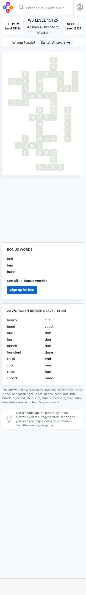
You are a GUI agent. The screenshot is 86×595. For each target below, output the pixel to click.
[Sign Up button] (79, 7)
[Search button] (21, 7)
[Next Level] (73, 26)
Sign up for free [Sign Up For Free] (22, 290)
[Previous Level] (12, 26)
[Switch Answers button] (56, 43)
